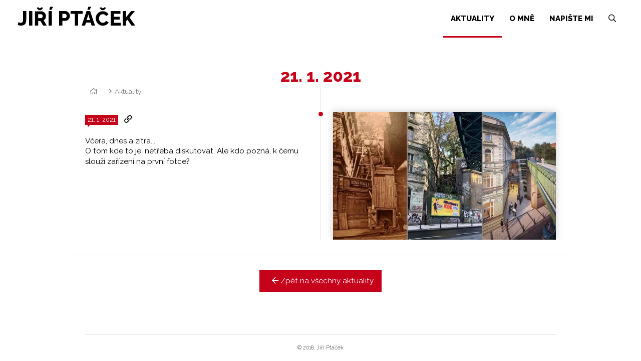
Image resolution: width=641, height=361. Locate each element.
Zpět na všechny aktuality (320, 280)
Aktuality (128, 91)
